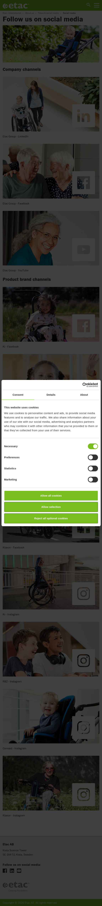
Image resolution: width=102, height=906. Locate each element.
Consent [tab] (17, 394)
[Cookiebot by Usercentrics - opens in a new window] (82, 385)
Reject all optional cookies (51, 518)
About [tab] (84, 394)
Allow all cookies (51, 495)
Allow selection (51, 506)
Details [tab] (51, 394)
